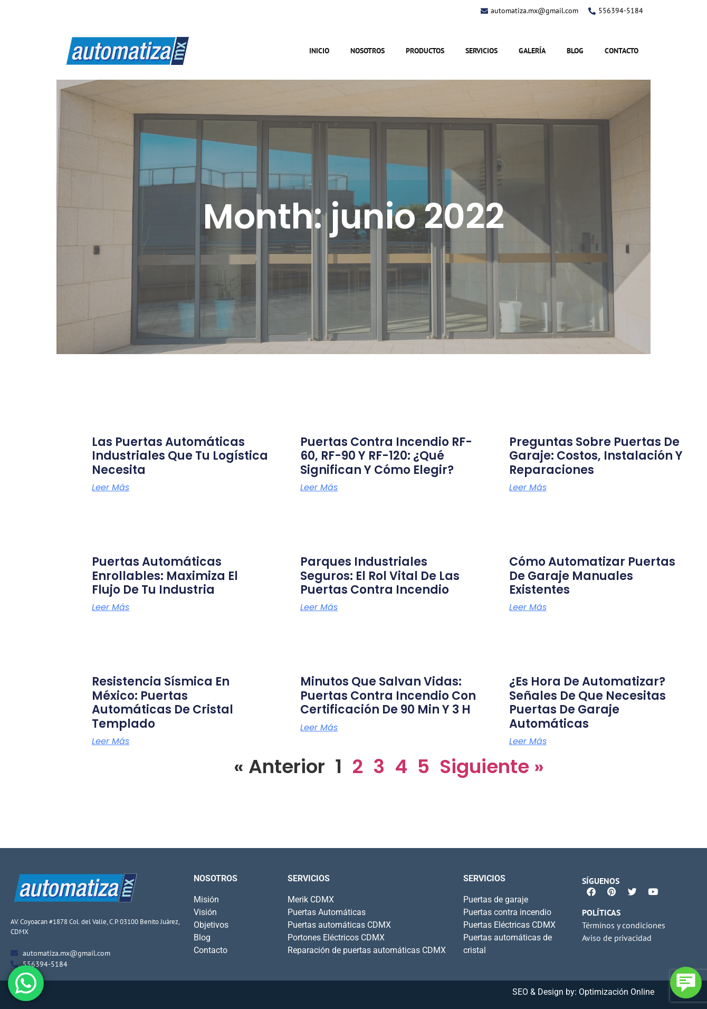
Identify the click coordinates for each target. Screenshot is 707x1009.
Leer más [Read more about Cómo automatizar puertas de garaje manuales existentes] (528, 607)
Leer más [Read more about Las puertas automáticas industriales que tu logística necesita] (110, 487)
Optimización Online (616, 992)
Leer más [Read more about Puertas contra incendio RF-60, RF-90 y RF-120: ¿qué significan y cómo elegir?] (319, 487)
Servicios (481, 50)
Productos (425, 50)
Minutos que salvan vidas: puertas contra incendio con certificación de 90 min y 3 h (388, 695)
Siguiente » (492, 766)
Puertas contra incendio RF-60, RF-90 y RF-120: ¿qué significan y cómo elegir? (386, 456)
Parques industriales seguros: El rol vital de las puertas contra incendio (380, 576)
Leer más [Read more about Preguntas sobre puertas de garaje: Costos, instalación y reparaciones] (528, 487)
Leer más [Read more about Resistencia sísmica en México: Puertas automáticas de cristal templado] (110, 741)
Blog (575, 50)
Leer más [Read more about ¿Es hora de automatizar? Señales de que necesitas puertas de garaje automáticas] (528, 741)
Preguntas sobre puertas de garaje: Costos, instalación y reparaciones (596, 456)
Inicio (319, 50)
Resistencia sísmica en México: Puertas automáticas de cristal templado (162, 702)
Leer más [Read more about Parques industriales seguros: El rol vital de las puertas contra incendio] (319, 607)
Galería (532, 50)
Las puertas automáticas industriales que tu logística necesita (180, 456)
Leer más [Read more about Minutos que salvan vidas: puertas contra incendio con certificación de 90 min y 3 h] (319, 728)
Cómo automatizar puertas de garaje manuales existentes (592, 576)
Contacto (621, 50)
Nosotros (367, 50)
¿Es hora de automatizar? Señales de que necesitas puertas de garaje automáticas (587, 702)
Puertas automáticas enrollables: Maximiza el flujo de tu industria (165, 576)
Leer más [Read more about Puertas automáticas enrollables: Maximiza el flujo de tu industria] (110, 607)
